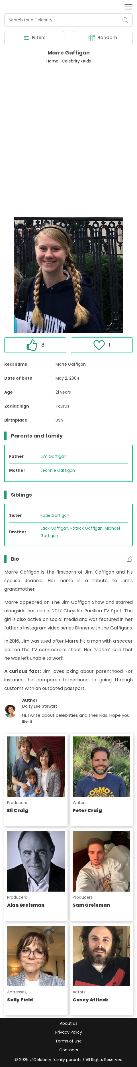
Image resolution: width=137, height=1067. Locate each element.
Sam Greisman (91, 905)
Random (103, 37)
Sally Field (20, 1000)
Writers (80, 802)
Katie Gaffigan (54, 515)
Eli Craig (17, 810)
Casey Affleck (90, 1000)
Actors (79, 992)
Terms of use (68, 1041)
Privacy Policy (68, 1032)
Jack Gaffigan (54, 528)
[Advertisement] (68, 140)
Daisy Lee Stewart (39, 706)
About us (68, 1023)
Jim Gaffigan (53, 456)
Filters (34, 37)
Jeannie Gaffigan (57, 470)
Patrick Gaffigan (86, 528)
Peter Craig (87, 810)
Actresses (16, 992)
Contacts (68, 1050)
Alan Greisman (25, 905)
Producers (17, 802)
